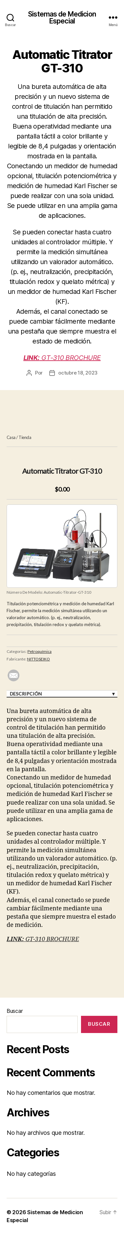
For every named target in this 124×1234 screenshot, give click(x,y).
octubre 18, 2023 (78, 373)
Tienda (25, 437)
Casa (11, 437)
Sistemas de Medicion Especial (62, 17)
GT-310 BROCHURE (62, 358)
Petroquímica (39, 651)
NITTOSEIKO (38, 659)
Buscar (14, 1011)
